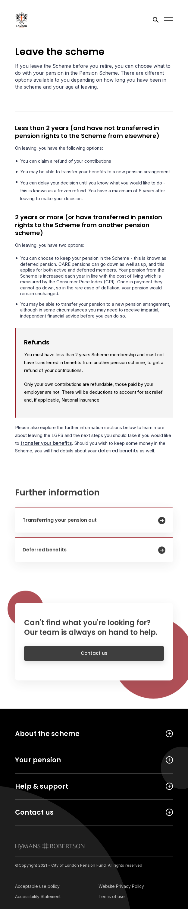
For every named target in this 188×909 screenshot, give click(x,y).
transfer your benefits (46, 443)
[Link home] (42, 20)
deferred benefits (118, 451)
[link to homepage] (50, 846)
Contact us (94, 657)
